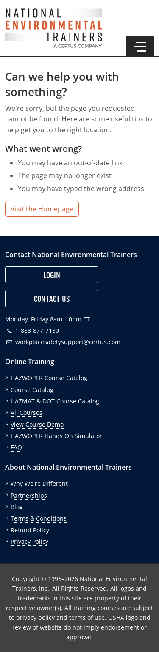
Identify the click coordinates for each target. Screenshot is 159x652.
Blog (17, 507)
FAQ (16, 447)
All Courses (26, 412)
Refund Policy (30, 530)
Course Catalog (32, 390)
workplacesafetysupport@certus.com (62, 342)
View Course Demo (37, 424)
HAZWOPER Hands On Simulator (56, 436)
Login (52, 275)
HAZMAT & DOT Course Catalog (55, 401)
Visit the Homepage (42, 209)
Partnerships (29, 495)
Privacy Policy (29, 541)
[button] (140, 46)
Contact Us (52, 299)
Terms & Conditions (39, 518)
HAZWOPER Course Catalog (49, 378)
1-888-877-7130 (32, 330)
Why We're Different (39, 483)
